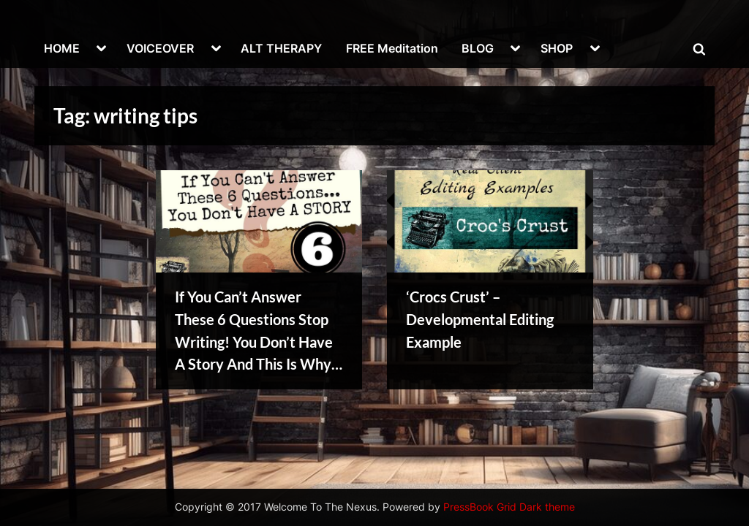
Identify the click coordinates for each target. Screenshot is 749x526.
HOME (62, 48)
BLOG (478, 48)
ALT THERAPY (281, 48)
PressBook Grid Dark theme (509, 507)
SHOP (557, 48)
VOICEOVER (160, 48)
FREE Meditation (392, 48)
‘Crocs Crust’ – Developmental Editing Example (480, 319)
